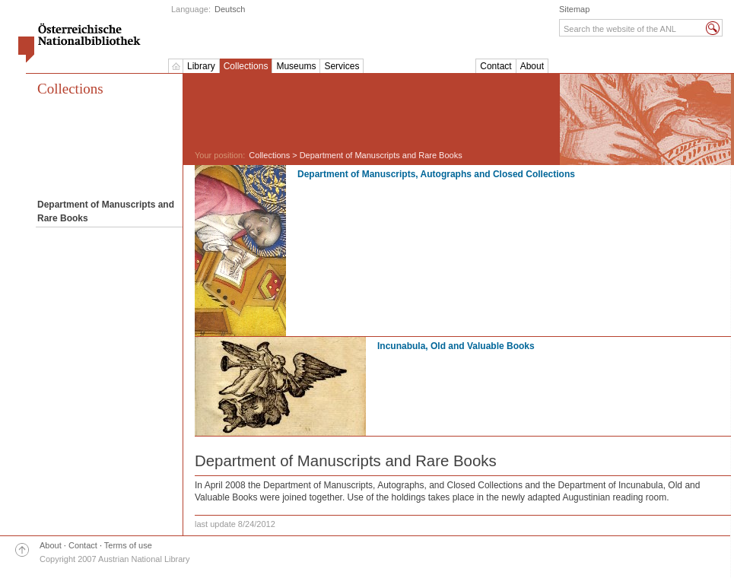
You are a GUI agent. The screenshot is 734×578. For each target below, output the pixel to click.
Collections (246, 66)
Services (341, 66)
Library (201, 66)
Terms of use (128, 545)
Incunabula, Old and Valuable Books (456, 346)
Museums (296, 66)
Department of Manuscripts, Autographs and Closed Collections (436, 174)
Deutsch (229, 9)
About (532, 66)
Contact (495, 66)
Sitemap (574, 9)
